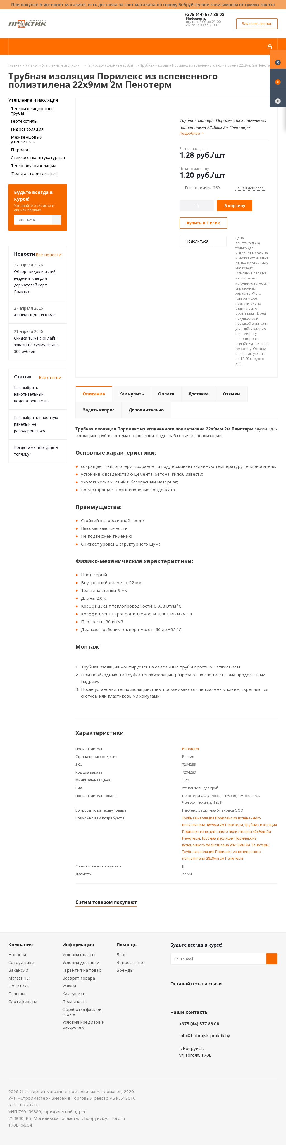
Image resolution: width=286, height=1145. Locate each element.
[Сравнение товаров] (278, 97)
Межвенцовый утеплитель (26, 139)
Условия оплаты (78, 954)
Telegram (217, 996)
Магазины (19, 978)
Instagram (203, 996)
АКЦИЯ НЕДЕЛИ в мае (35, 314)
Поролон (20, 149)
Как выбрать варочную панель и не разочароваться (36, 424)
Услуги (69, 985)
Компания (20, 945)
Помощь (126, 945)
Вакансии (18, 970)
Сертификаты (22, 1001)
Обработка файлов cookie (81, 1011)
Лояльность (74, 1001)
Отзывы (16, 993)
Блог (121, 954)
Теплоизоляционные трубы (33, 111)
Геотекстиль (24, 121)
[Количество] (197, 205)
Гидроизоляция (27, 129)
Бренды (125, 970)
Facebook (190, 996)
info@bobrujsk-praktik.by (204, 1035)
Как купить (73, 993)
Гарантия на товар (81, 970)
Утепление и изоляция (33, 100)
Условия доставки (80, 962)
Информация (78, 945)
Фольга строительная (34, 173)
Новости (17, 954)
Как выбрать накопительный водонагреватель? (31, 394)
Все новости (48, 254)
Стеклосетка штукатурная (38, 157)
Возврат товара (78, 978)
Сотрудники (21, 962)
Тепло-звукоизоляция (33, 165)
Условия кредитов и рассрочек (83, 1024)
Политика (18, 985)
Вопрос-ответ (130, 962)
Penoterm (190, 748)
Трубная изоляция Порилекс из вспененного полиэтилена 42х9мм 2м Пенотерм (229, 831)
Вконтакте (176, 996)
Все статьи (50, 377)
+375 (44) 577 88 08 (205, 14)
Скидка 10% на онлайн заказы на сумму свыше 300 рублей (36, 344)
